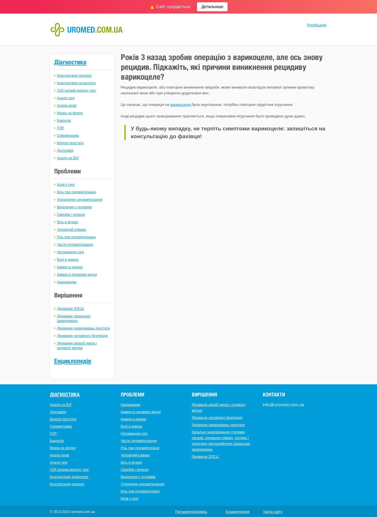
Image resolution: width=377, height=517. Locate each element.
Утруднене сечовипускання (142, 484)
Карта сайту (272, 512)
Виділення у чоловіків (74, 207)
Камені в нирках (70, 267)
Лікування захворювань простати (83, 328)
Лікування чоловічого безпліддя (82, 336)
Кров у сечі (66, 185)
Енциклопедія (72, 361)
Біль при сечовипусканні (76, 192)
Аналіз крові (66, 106)
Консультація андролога (76, 83)
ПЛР (60, 128)
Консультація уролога (74, 76)
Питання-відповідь (191, 511)
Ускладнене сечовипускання (79, 200)
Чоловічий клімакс (72, 230)
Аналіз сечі (66, 98)
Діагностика (70, 62)
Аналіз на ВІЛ (68, 158)
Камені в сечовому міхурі (77, 275)
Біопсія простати (70, 143)
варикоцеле (181, 104)
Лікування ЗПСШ (70, 309)
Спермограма (68, 136)
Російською (317, 25)
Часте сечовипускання (75, 245)
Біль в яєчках (67, 222)
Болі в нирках (68, 260)
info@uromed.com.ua (283, 404)
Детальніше (212, 6)
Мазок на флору (70, 113)
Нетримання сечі (70, 252)
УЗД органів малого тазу (76, 91)
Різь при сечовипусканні (76, 237)
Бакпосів (64, 121)
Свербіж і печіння (71, 215)
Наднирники (67, 282)
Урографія (65, 151)
